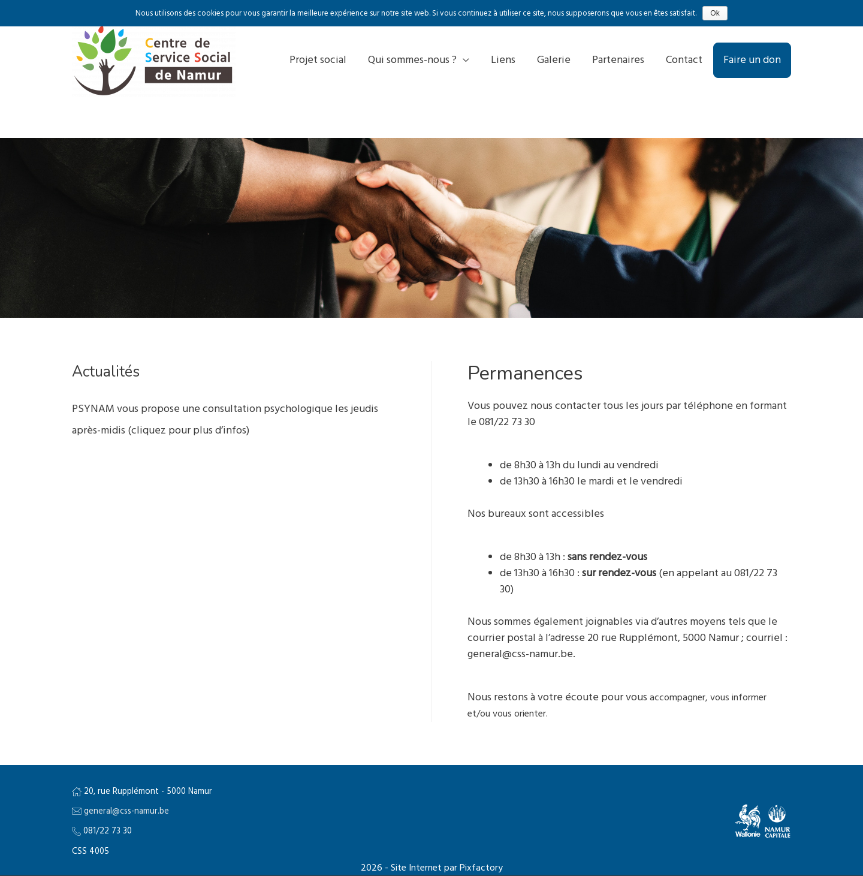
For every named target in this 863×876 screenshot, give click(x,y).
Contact (684, 60)
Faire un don (752, 60)
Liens (503, 60)
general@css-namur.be (126, 811)
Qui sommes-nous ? (412, 60)
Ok (714, 13)
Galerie (554, 60)
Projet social (317, 60)
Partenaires (618, 60)
